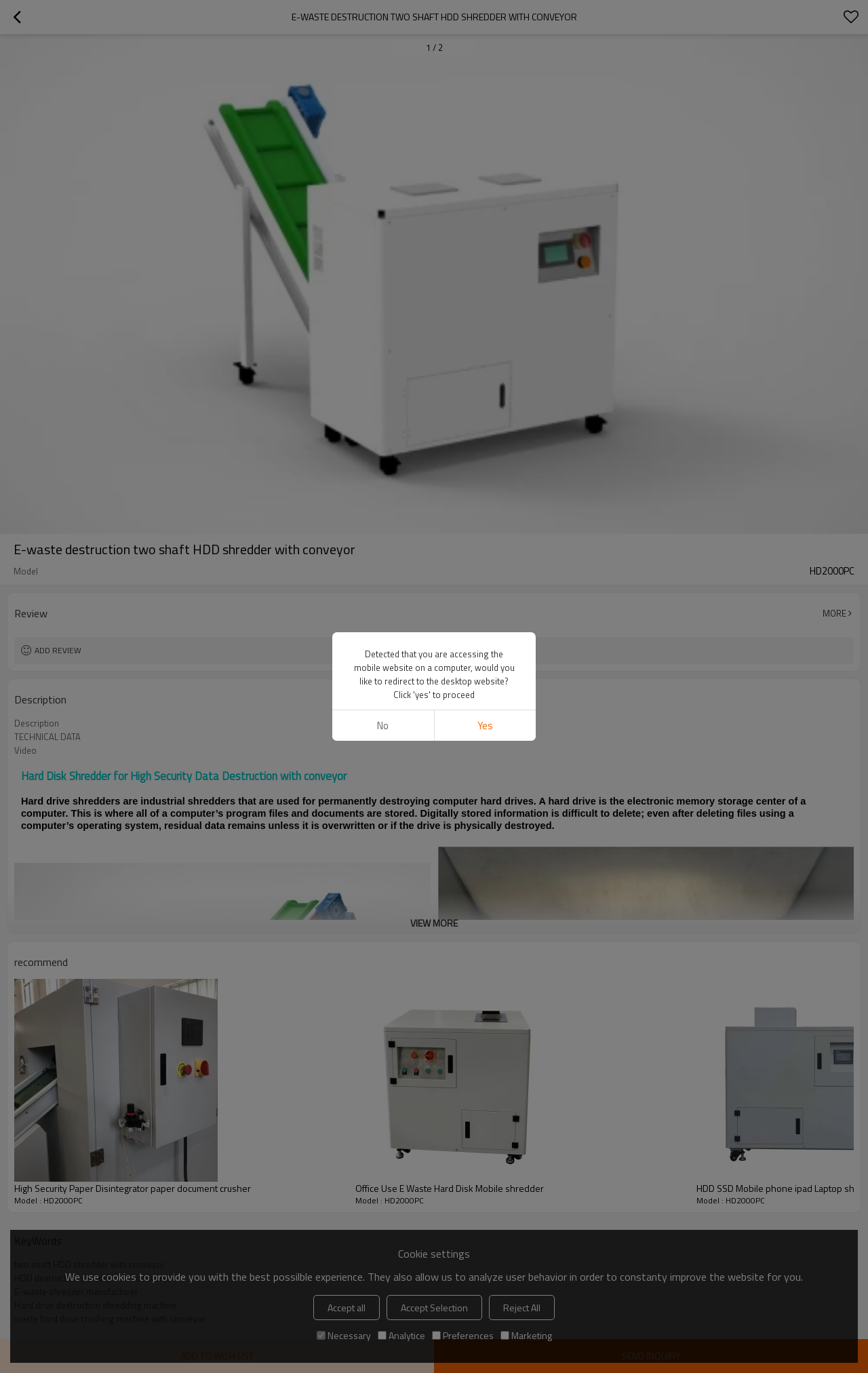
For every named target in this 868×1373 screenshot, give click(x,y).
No (383, 725)
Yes (485, 725)
